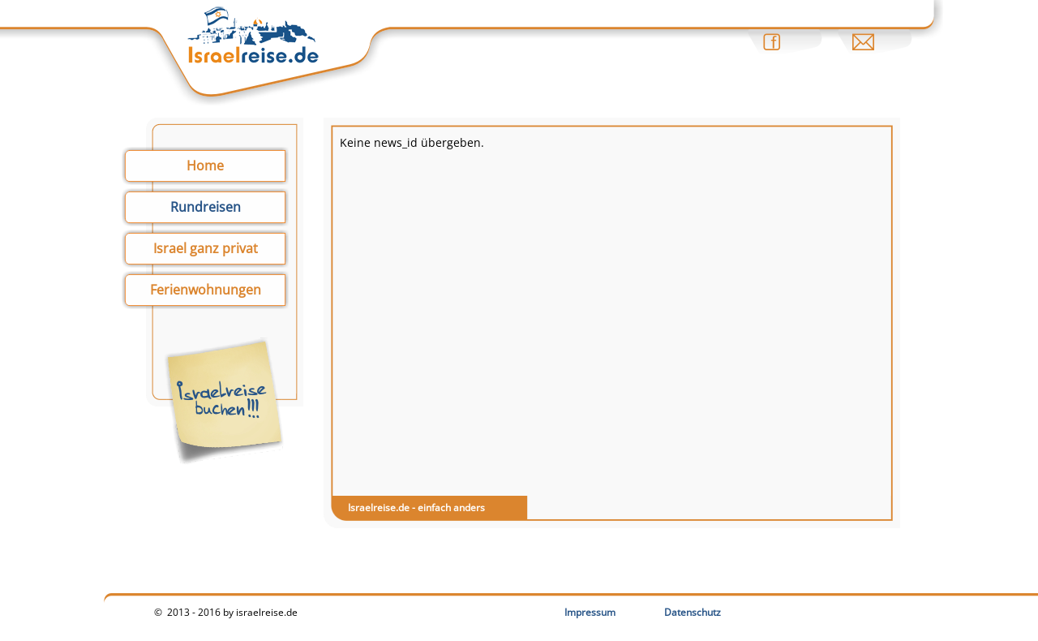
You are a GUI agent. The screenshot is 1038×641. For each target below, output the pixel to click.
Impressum (590, 612)
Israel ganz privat (205, 248)
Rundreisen (205, 207)
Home (205, 165)
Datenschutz (692, 612)
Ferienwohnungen (205, 290)
